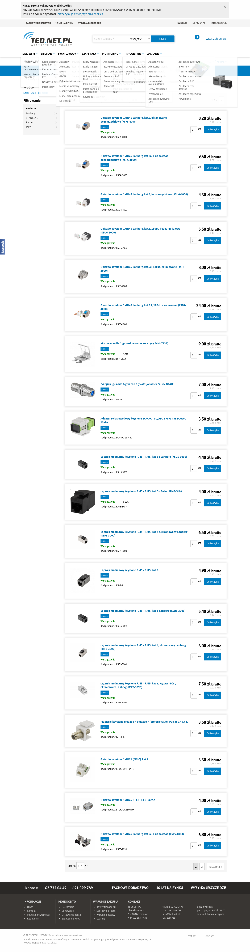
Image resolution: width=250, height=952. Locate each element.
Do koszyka (212, 129)
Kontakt (182, 22)
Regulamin (33, 918)
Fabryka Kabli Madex (86, 71)
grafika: (195, 936)
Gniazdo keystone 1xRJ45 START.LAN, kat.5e (128, 800)
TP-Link (138, 71)
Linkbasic (164, 71)
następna (214, 866)
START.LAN (32, 117)
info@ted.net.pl (219, 22)
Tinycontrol (132, 53)
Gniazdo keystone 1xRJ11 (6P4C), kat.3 (124, 759)
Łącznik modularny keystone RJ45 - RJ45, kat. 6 (130, 570)
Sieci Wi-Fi (29, 53)
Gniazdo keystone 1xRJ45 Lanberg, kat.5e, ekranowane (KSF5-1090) (142, 834)
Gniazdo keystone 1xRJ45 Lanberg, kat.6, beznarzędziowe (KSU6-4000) (144, 194)
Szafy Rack (89, 53)
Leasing (101, 918)
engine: (216, 936)
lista (144, 99)
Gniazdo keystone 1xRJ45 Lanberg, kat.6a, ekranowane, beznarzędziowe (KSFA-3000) (135, 158)
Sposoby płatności (106, 910)
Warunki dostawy (106, 914)
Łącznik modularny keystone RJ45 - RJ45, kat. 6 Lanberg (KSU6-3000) (143, 610)
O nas (30, 907)
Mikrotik (60, 71)
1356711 (171, 917)
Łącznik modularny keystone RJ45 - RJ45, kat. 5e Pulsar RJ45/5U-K (141, 491)
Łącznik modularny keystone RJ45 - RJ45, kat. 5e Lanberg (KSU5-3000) (144, 456)
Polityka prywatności (38, 914)
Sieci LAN (46, 53)
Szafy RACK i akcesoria (35, 92)
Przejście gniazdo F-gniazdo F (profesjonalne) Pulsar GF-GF (137, 384)
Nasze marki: (34, 61)
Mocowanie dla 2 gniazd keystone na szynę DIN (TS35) (134, 343)
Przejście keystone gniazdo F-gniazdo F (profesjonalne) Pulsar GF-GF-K (144, 721)
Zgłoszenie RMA (71, 918)
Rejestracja (68, 907)
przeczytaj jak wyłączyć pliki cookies (80, 14)
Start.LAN (216, 71)
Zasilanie (153, 53)
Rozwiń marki (215, 61)
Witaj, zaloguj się (216, 38)
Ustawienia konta (71, 914)
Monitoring (110, 53)
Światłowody (67, 53)
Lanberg (190, 71)
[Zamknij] (224, 6)
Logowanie (68, 910)
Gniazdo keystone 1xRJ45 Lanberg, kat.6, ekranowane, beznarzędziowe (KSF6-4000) (134, 119)
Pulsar (112, 71)
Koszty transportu (106, 907)
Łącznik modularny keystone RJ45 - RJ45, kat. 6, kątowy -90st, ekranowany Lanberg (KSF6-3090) (138, 685)
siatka (152, 99)
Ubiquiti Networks (34, 71)
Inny (28, 126)
